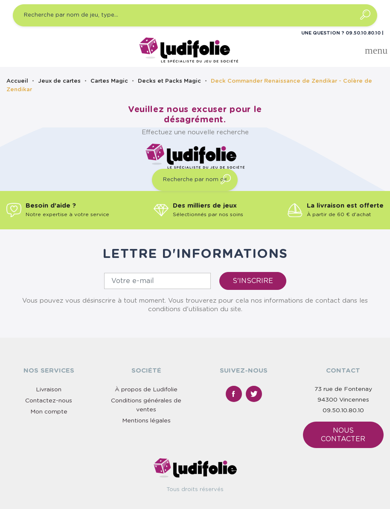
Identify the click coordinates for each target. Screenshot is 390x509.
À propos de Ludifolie (146, 390)
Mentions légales (146, 421)
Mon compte (48, 412)
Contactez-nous (48, 401)
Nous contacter (343, 434)
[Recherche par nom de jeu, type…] (195, 15)
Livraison (48, 390)
